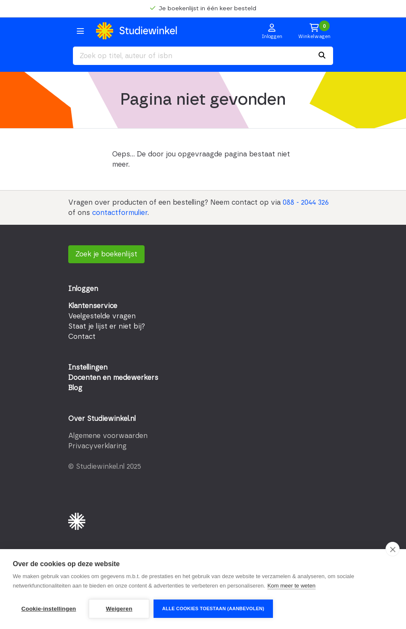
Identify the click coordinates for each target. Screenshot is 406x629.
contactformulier (120, 212)
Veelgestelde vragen (102, 316)
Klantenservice (92, 306)
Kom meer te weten (291, 585)
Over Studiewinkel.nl (102, 418)
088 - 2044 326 (306, 202)
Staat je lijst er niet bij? (106, 326)
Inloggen (83, 288)
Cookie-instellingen (48, 608)
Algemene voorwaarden (108, 435)
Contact (82, 336)
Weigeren (119, 608)
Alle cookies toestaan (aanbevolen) (213, 608)
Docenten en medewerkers (113, 377)
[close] (393, 549)
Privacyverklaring (97, 446)
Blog (75, 388)
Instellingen (87, 367)
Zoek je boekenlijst (106, 254)
